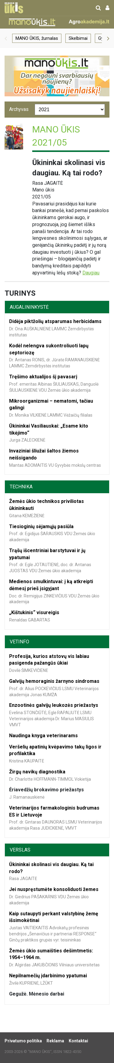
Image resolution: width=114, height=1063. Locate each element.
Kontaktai (78, 1040)
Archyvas (19, 109)
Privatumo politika (23, 1040)
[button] (6, 38)
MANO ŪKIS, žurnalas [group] (37, 38)
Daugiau (90, 273)
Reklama (55, 1040)
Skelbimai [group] (78, 38)
